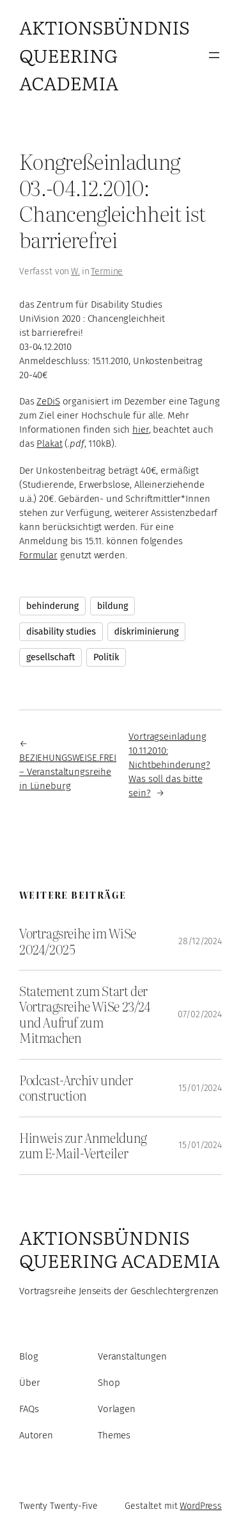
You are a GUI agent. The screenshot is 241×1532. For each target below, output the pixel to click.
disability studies (61, 631)
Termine (107, 271)
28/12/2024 (200, 941)
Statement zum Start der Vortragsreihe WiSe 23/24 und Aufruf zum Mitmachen (85, 1014)
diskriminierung (146, 631)
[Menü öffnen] (214, 55)
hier (140, 429)
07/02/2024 (200, 1014)
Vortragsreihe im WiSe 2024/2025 (77, 941)
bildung (112, 606)
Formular (38, 555)
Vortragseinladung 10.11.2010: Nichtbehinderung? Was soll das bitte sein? (169, 765)
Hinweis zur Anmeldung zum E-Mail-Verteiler (83, 1145)
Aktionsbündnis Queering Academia (104, 54)
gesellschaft (50, 657)
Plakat (49, 443)
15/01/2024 (200, 1088)
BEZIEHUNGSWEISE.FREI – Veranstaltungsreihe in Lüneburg (67, 772)
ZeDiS (47, 401)
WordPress (201, 1506)
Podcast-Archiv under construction (75, 1088)
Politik (106, 657)
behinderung (52, 606)
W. (75, 271)
